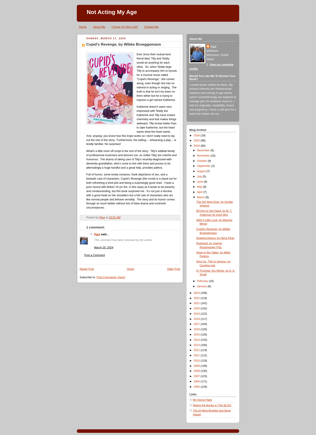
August (201, 171)
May (200, 186)
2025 (197, 140)
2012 (197, 350)
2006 (197, 381)
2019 (197, 313)
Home (83, 27)
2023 (197, 292)
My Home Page (202, 399)
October (202, 160)
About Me (99, 27)
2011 (197, 355)
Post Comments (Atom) (111, 277)
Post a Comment (94, 255)
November (204, 155)
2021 (197, 303)
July (200, 176)
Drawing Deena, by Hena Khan (215, 238)
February (203, 281)
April (200, 192)
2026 (197, 135)
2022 (197, 298)
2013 (197, 345)
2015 (197, 334)
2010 (197, 360)
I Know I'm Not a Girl (125, 27)
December (204, 150)
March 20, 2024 (103, 247)
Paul (97, 234)
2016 (197, 329)
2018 (197, 319)
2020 (197, 308)
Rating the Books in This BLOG (212, 405)
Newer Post (87, 269)
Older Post (173, 269)
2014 (197, 339)
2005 (197, 386)
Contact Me (151, 27)
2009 (197, 365)
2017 (197, 324)
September (204, 166)
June (200, 181)
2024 (197, 145)
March (201, 197)
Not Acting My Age (112, 12)
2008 (197, 371)
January (202, 286)
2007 (197, 376)
